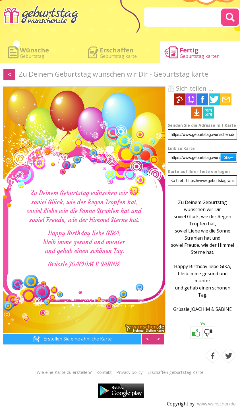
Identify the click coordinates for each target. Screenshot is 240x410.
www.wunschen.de (216, 404)
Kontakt (104, 372)
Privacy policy (129, 372)
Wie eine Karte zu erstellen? (64, 372)
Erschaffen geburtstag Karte (175, 372)
